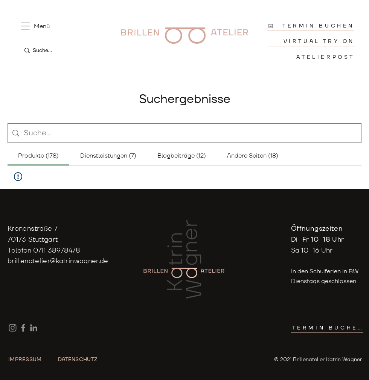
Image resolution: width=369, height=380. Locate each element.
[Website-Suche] (190, 133)
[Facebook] (23, 328)
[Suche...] (45, 50)
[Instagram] (13, 328)
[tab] (38, 155)
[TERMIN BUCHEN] (310, 26)
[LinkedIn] (34, 328)
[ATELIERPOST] (311, 57)
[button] (25, 26)
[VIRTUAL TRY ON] (311, 41)
